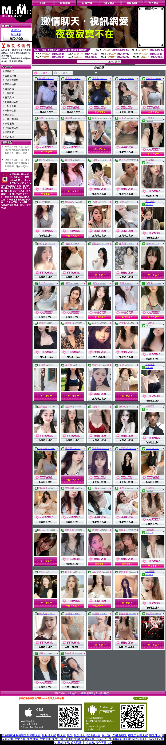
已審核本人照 (11, 128)
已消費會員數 (11, 80)
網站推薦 (9, 123)
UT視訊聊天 (61, 742)
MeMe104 (138, 739)
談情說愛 (9, 132)
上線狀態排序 (11, 119)
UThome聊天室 (154, 739)
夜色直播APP (104, 742)
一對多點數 (10, 106)
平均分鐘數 (10, 84)
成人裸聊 (76, 742)
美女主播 (57, 739)
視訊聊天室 (93, 735)
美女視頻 (45, 739)
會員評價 (9, 88)
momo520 (101, 739)
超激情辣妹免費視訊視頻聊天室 (21, 735)
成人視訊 (9, 136)
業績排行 (9, 71)
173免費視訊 (119, 735)
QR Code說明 (141, 698)
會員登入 (16, 30)
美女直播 (32, 739)
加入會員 (16, 34)
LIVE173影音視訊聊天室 (79, 739)
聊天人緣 (9, 97)
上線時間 (9, 93)
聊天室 (61, 735)
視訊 (70, 735)
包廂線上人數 (11, 102)
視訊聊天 (79, 735)
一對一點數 (10, 110)
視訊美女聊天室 (138, 735)
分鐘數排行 (10, 75)
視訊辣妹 (154, 735)
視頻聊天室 (49, 735)
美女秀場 (20, 739)
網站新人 (9, 115)
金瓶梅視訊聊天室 (120, 739)
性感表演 (88, 742)
